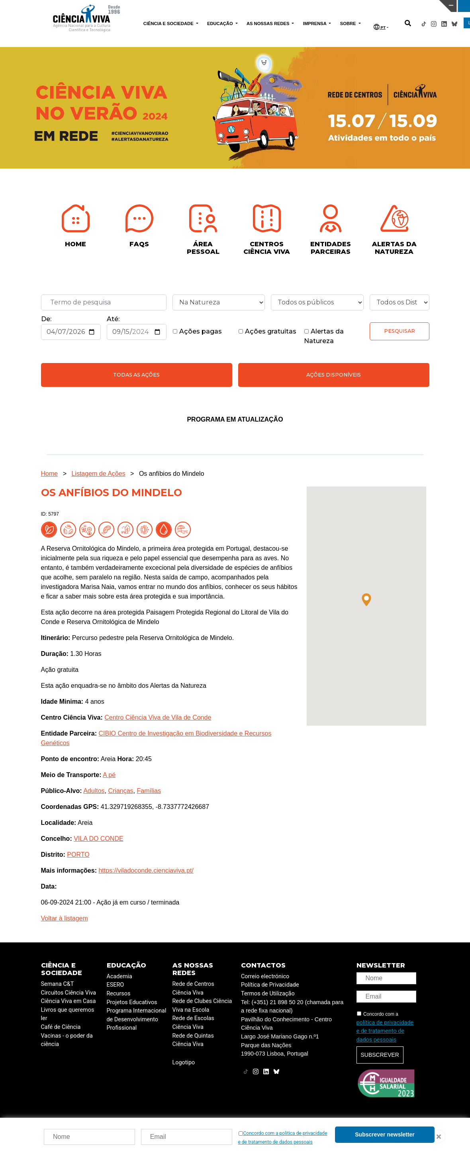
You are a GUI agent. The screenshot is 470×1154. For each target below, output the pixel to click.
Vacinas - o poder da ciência (67, 1040)
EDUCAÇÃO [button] (220, 23)
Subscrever (380, 1055)
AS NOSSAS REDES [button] (269, 23)
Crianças (120, 790)
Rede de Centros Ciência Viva (193, 988)
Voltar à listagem (64, 918)
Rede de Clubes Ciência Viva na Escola (202, 1005)
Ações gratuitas (267, 331)
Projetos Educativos (132, 1002)
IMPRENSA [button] (315, 23)
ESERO (115, 984)
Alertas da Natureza (324, 336)
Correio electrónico (265, 976)
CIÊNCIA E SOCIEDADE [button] (169, 23)
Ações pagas (197, 331)
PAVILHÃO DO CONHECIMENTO (205, 5)
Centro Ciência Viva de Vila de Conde (157, 717)
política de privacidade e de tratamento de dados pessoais (385, 1031)
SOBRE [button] (348, 23)
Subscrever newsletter (384, 1134)
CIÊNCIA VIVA (312, 6)
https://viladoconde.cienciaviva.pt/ (145, 870)
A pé (109, 774)
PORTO (78, 854)
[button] (366, 599)
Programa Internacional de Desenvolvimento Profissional (136, 1019)
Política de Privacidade (270, 984)
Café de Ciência (61, 1027)
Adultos (93, 790)
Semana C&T (57, 984)
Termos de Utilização (268, 993)
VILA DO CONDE (98, 838)
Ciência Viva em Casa (68, 1001)
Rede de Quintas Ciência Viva (193, 1040)
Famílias (149, 790)
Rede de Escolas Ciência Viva (193, 1022)
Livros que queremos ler (67, 1014)
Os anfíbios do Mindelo (171, 473)
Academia (119, 976)
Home (49, 473)
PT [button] (380, 27)
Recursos (119, 993)
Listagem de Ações (98, 473)
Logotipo (183, 1062)
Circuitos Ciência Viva (68, 992)
